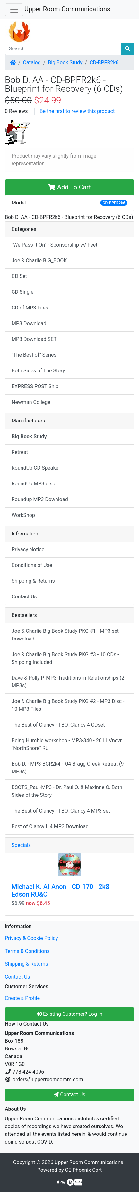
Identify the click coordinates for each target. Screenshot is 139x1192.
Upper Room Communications (67, 9)
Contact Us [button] (69, 1095)
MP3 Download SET (34, 339)
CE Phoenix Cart (83, 1170)
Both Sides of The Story (38, 371)
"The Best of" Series (34, 355)
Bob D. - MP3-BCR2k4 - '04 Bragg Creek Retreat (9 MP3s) (68, 768)
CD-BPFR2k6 (104, 62)
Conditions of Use (32, 565)
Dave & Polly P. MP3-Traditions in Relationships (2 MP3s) (68, 682)
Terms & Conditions (27, 951)
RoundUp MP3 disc (33, 484)
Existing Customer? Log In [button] (69, 1014)
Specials (21, 845)
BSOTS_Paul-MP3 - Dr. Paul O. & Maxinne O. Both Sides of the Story (67, 791)
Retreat (20, 452)
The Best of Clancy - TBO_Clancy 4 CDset (58, 725)
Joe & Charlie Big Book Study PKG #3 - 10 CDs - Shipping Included (65, 658)
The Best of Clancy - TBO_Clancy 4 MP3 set (61, 811)
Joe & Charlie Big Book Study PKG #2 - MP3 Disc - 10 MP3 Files (68, 705)
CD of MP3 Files (30, 308)
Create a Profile (22, 998)
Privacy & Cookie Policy (31, 938)
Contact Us (24, 597)
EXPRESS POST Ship (35, 386)
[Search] (63, 49)
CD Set (19, 276)
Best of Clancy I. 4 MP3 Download (50, 826)
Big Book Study (65, 62)
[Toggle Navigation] (14, 9)
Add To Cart (69, 187)
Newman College (31, 402)
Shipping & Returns (33, 581)
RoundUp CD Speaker (36, 468)
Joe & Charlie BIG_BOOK (39, 260)
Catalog (32, 62)
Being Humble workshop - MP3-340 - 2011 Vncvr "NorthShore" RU (67, 744)
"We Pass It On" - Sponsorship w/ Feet (54, 245)
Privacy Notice (28, 549)
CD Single (22, 292)
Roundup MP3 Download (40, 499)
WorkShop (23, 515)
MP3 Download (29, 323)
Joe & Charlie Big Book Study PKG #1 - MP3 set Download (65, 635)
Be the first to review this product (77, 111)
